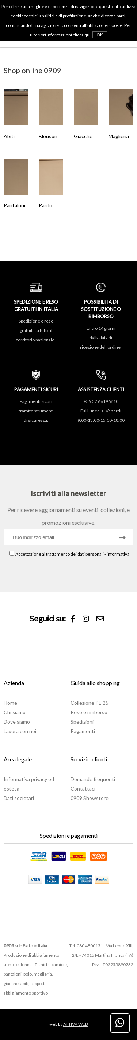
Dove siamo (17, 722)
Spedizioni (82, 722)
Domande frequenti (93, 779)
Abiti (9, 136)
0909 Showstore (90, 798)
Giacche (83, 136)
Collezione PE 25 (90, 703)
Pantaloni (14, 205)
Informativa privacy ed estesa (29, 784)
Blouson (48, 136)
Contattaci (83, 788)
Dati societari (19, 798)
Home (10, 703)
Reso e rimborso (89, 712)
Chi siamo (15, 712)
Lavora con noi (20, 731)
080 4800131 (90, 945)
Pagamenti (83, 731)
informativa (118, 554)
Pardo (45, 205)
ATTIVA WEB (75, 1024)
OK (99, 34)
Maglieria (119, 136)
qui (87, 34)
